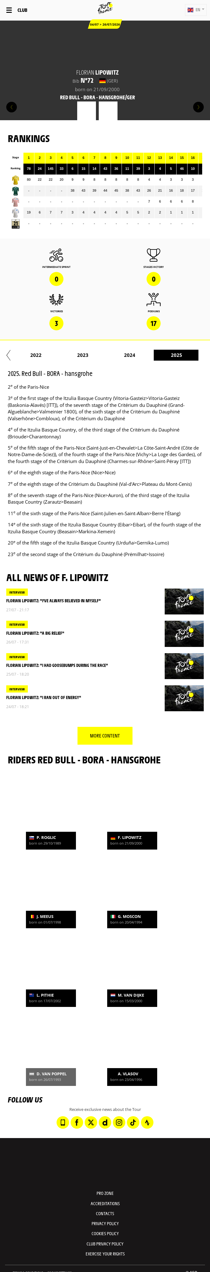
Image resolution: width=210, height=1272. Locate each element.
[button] (196, 10)
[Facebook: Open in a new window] (77, 1122)
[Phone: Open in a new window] (63, 1122)
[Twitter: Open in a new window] (91, 1122)
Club (22, 10)
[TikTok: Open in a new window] (133, 1122)
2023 (141, 355)
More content (105, 735)
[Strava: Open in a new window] (147, 1122)
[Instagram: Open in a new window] (119, 1122)
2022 (94, 355)
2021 (47, 355)
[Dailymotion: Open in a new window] (105, 1122)
